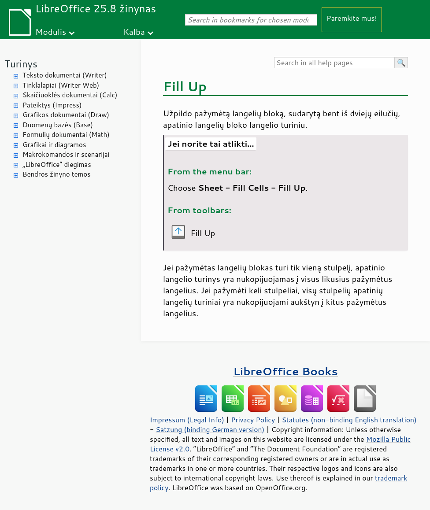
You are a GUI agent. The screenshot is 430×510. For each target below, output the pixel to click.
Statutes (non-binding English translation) (349, 420)
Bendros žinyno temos (56, 174)
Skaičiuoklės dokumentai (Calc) (69, 95)
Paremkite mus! (351, 18)
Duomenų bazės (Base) (57, 124)
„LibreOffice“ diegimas (56, 164)
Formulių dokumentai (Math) (66, 134)
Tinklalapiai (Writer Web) (60, 85)
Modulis (50, 31)
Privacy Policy (253, 420)
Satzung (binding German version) (210, 429)
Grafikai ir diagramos (54, 144)
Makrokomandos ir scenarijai (66, 154)
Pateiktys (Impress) (52, 105)
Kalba (134, 31)
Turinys (20, 63)
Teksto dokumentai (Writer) (64, 75)
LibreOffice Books (285, 371)
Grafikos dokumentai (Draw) (65, 114)
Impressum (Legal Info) (187, 420)
